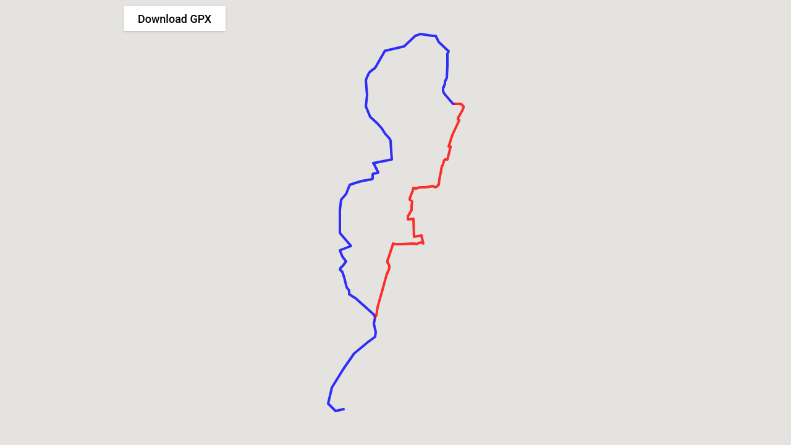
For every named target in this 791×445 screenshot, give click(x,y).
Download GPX (174, 18)
